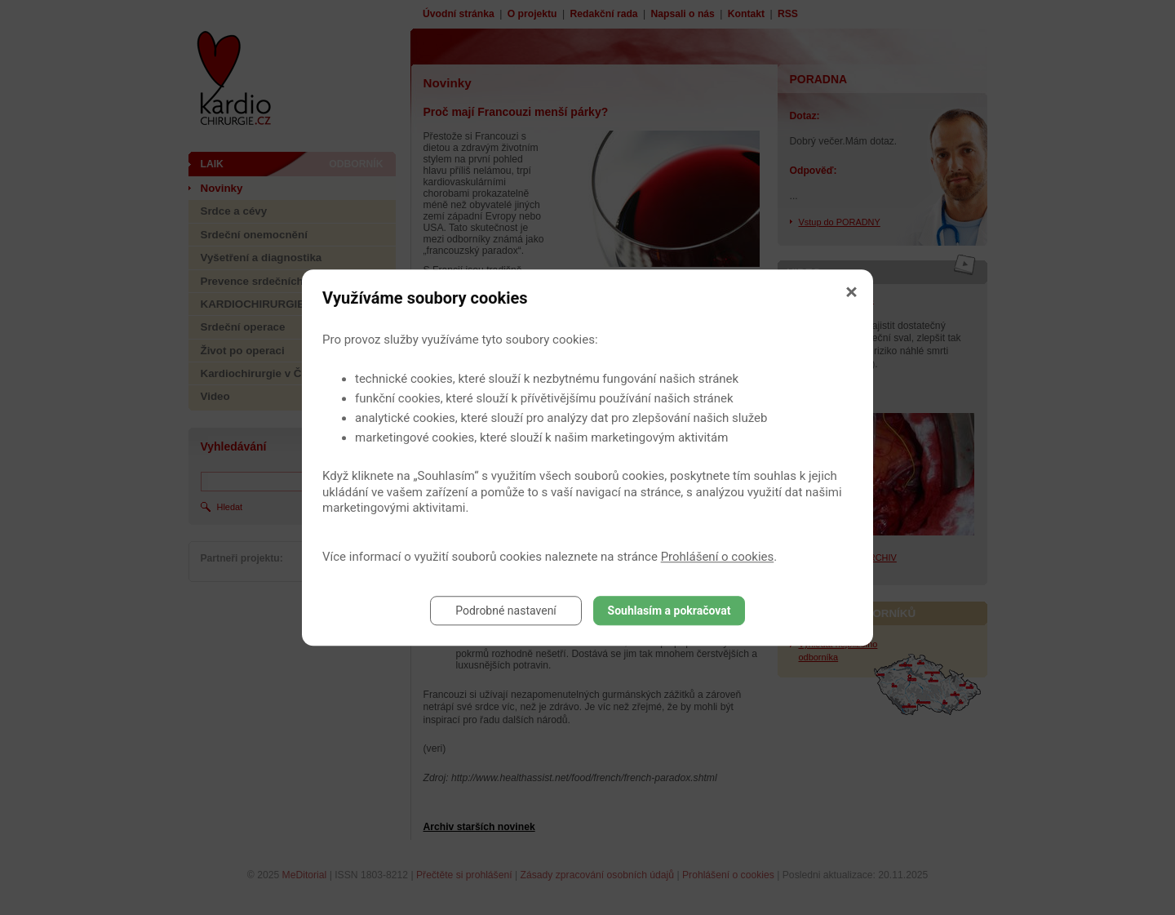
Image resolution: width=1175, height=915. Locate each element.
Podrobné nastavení (505, 610)
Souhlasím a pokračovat (669, 610)
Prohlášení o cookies (717, 556)
